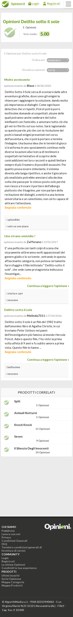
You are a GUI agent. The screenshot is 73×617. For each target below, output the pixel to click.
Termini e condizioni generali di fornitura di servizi (22, 549)
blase (30, 85)
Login (35, 3)
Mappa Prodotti (12, 585)
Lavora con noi (11, 534)
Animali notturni (25, 413)
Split (17, 401)
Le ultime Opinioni (13, 564)
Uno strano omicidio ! (19, 236)
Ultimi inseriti (10, 575)
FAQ (4, 544)
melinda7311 (36, 315)
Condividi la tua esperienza (19, 568)
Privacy (6, 537)
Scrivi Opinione (11, 578)
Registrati (53, 3)
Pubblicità (8, 530)
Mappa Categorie (13, 582)
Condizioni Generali (14, 540)
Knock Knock (23, 425)
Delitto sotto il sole (18, 310)
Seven (18, 436)
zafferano (34, 242)
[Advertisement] (36, 484)
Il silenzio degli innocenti (31, 448)
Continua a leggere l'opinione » (48, 286)
